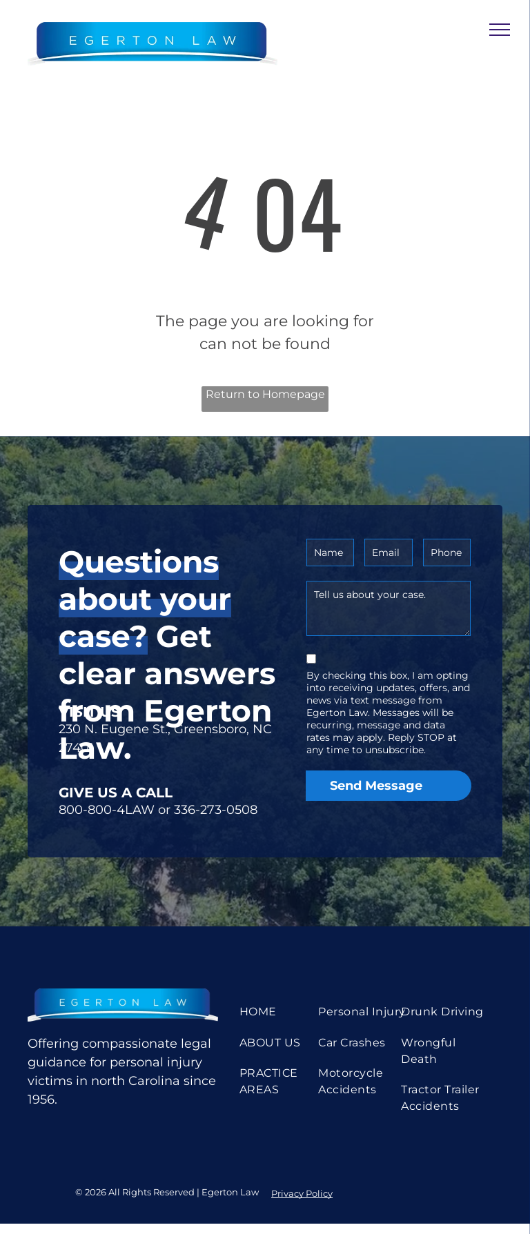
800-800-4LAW (107, 809)
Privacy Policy (302, 1193)
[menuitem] (285, 1012)
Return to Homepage (265, 394)
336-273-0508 (215, 809)
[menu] (500, 30)
